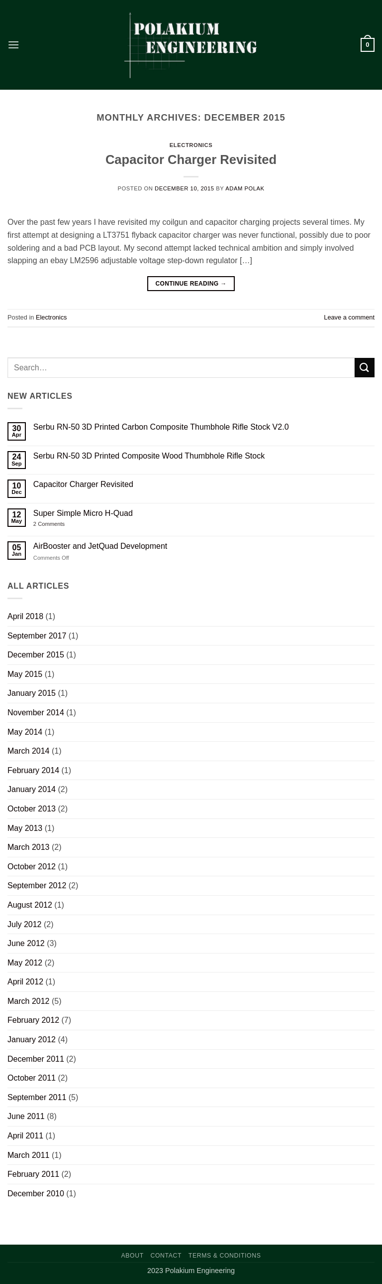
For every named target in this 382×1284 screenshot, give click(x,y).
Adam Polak (244, 188)
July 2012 (24, 924)
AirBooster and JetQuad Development (100, 546)
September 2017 (36, 636)
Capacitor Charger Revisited (191, 159)
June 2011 (26, 1116)
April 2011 (25, 1135)
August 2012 (29, 905)
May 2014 (24, 732)
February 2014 (33, 770)
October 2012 (31, 866)
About (132, 1255)
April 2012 (25, 981)
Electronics (191, 145)
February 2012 (33, 1020)
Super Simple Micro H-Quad (83, 513)
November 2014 (35, 712)
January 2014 (31, 789)
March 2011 (28, 1155)
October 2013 (31, 808)
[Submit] (365, 367)
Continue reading (190, 284)
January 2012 (31, 1039)
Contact (166, 1255)
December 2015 (35, 654)
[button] (13, 44)
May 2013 (24, 828)
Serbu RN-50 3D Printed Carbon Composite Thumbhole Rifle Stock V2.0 (161, 427)
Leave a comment (349, 317)
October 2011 (31, 1078)
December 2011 (35, 1059)
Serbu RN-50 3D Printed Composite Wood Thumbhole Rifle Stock (149, 456)
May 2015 (24, 674)
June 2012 (26, 943)
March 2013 (28, 847)
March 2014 (28, 751)
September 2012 (36, 885)
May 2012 (24, 963)
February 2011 (33, 1174)
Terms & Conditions (225, 1255)
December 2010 (35, 1193)
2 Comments (57, 524)
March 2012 (28, 1001)
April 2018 (25, 616)
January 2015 (31, 693)
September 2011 (36, 1097)
